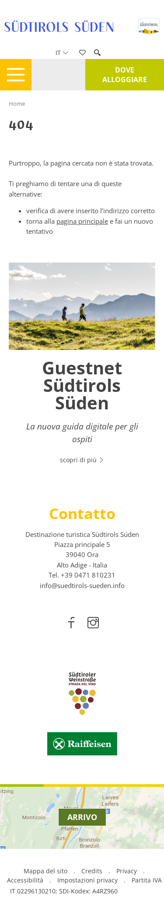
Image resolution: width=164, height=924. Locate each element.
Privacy (126, 871)
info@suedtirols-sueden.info (82, 585)
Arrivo (82, 817)
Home (17, 103)
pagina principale (82, 221)
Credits (91, 871)
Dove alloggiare (124, 74)
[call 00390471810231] (88, 575)
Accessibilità (25, 880)
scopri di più (82, 460)
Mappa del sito (45, 871)
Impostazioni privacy (88, 880)
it (62, 52)
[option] (82, 368)
